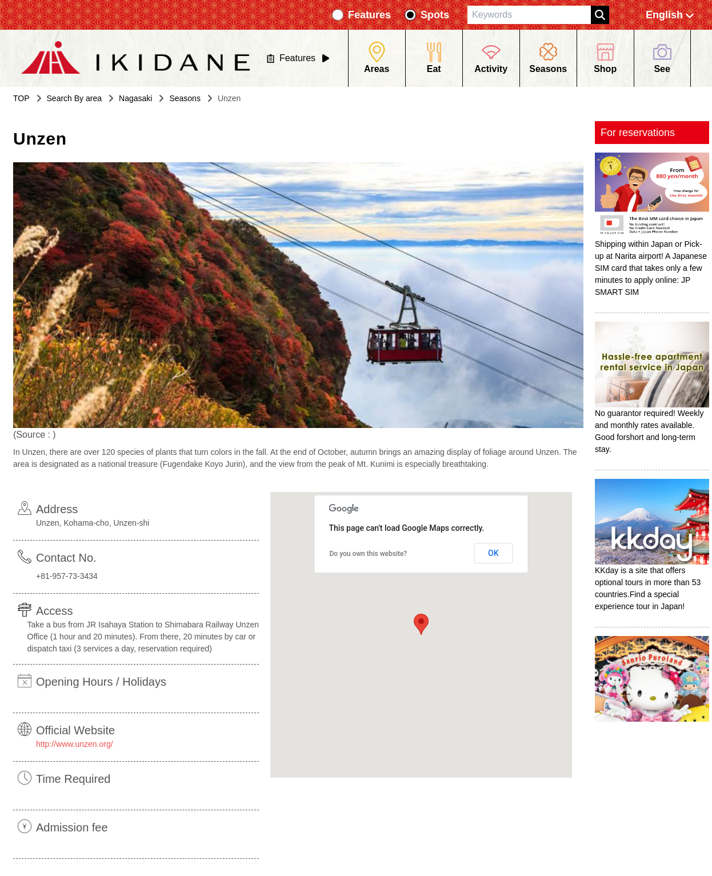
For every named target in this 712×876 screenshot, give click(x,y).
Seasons (184, 98)
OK (493, 553)
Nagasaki (135, 98)
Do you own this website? (368, 554)
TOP (21, 98)
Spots (435, 15)
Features (369, 15)
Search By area (74, 98)
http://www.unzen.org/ (74, 744)
